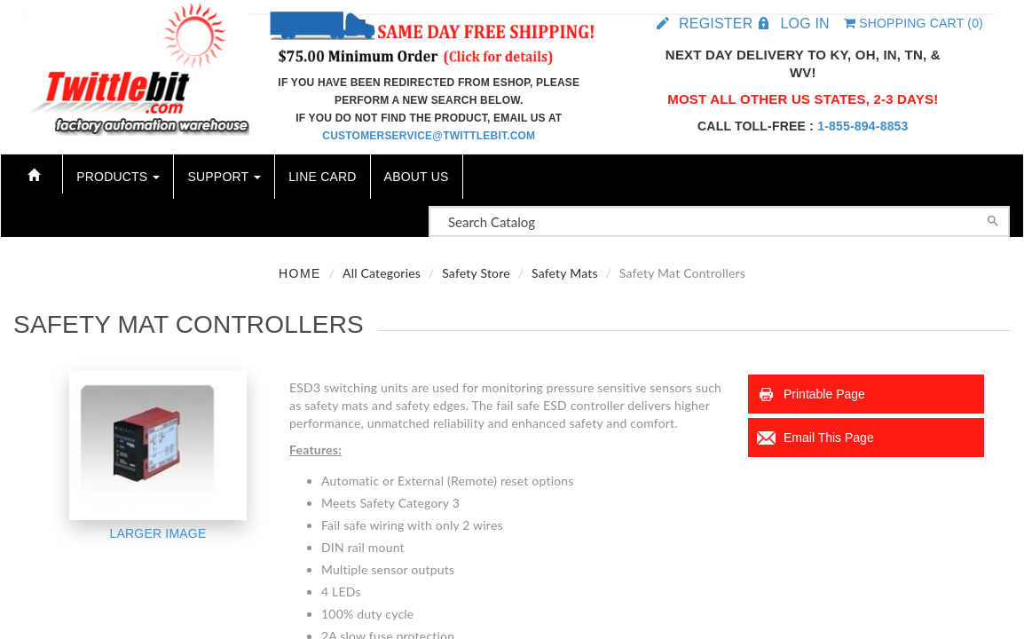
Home (300, 273)
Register (715, 23)
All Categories (382, 272)
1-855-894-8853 (862, 126)
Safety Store (476, 272)
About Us (416, 177)
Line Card (322, 177)
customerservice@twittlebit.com (428, 136)
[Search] (993, 219)
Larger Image (158, 533)
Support (224, 177)
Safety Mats (565, 272)
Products (118, 177)
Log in (804, 23)
